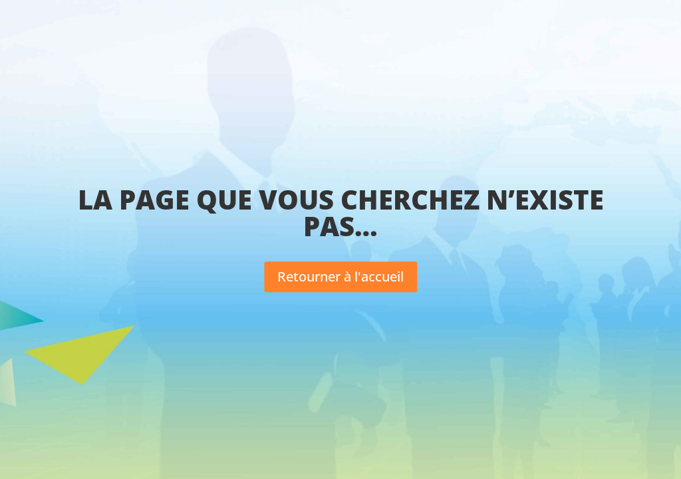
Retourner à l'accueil (340, 276)
